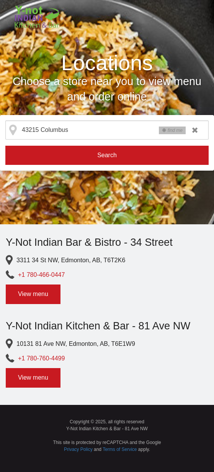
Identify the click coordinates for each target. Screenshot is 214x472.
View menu (33, 294)
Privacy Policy (78, 449)
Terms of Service (120, 449)
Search (107, 155)
